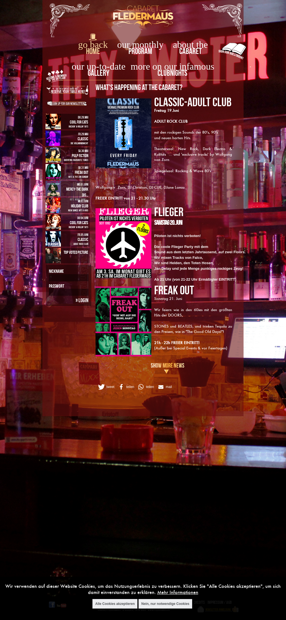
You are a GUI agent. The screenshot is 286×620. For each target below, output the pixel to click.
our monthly (140, 44)
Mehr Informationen (177, 592)
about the (190, 44)
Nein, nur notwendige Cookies (165, 604)
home (93, 51)
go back (93, 44)
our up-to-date (98, 66)
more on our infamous (172, 66)
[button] (106, 387)
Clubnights (172, 72)
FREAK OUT (174, 289)
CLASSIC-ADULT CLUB (193, 101)
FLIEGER (168, 211)
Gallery (98, 72)
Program (140, 51)
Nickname (56, 271)
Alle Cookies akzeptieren (115, 604)
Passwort (56, 285)
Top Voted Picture (76, 252)
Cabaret (190, 51)
